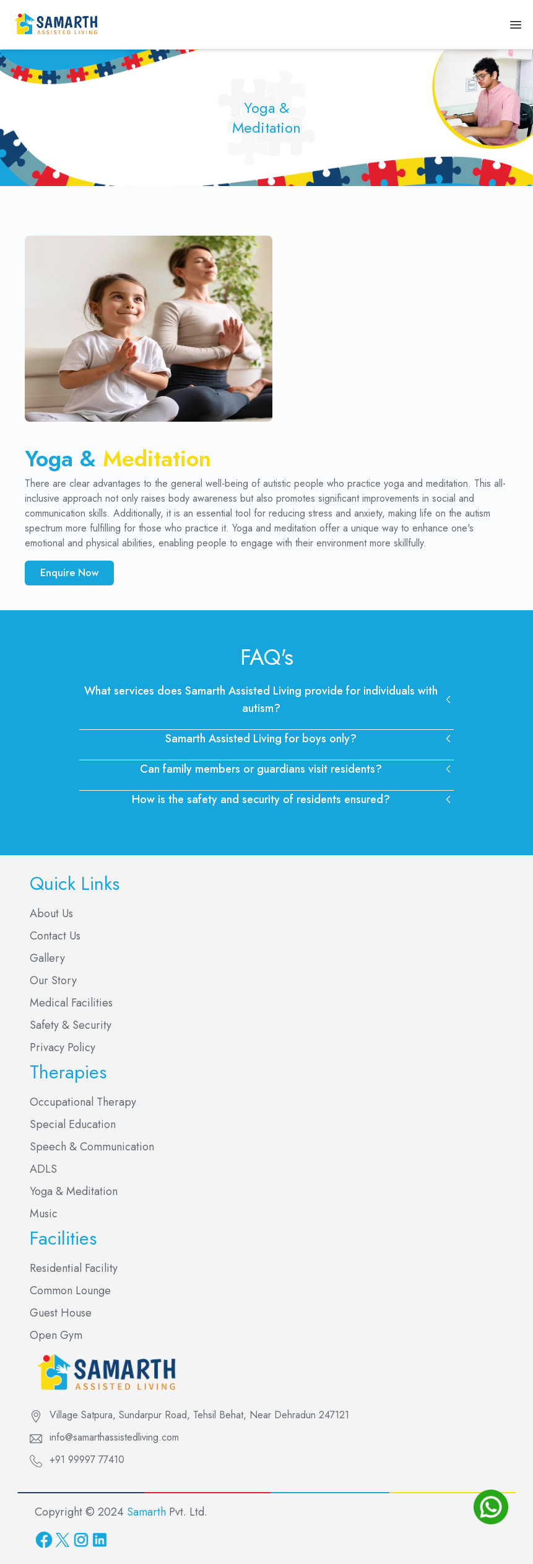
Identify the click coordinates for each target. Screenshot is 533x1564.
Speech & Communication (92, 1147)
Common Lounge (70, 1290)
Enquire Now (69, 573)
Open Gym (56, 1335)
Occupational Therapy (83, 1102)
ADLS (43, 1169)
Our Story (53, 980)
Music (44, 1214)
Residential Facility (74, 1268)
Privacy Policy (62, 1047)
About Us (51, 913)
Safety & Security (70, 1025)
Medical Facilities (71, 1003)
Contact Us (55, 936)
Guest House (61, 1313)
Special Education (73, 1124)
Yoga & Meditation (74, 1191)
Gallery (47, 958)
